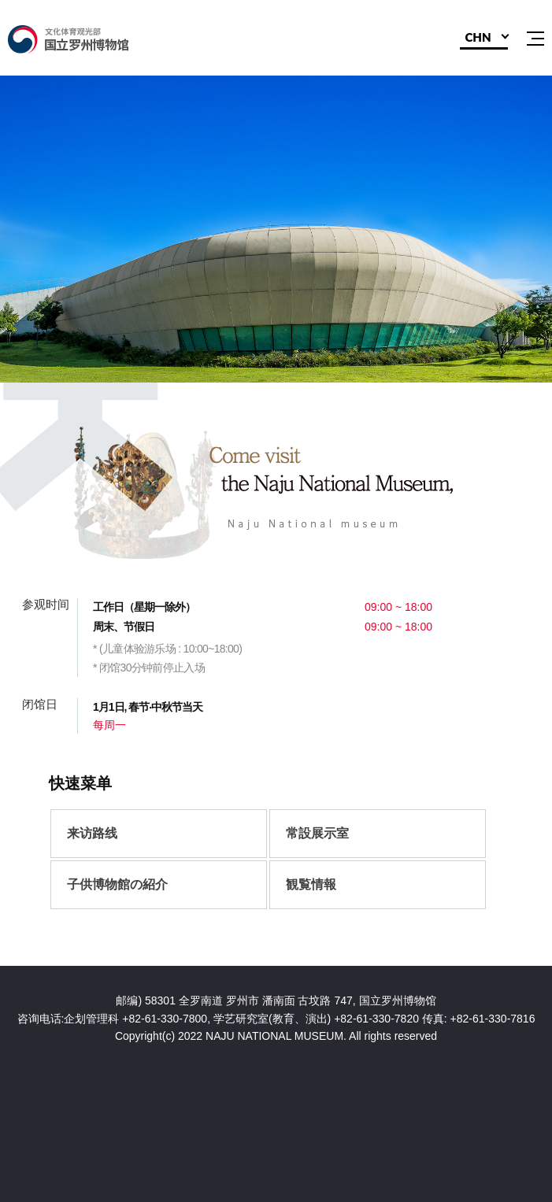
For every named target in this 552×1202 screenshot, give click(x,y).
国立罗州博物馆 (91, 39)
